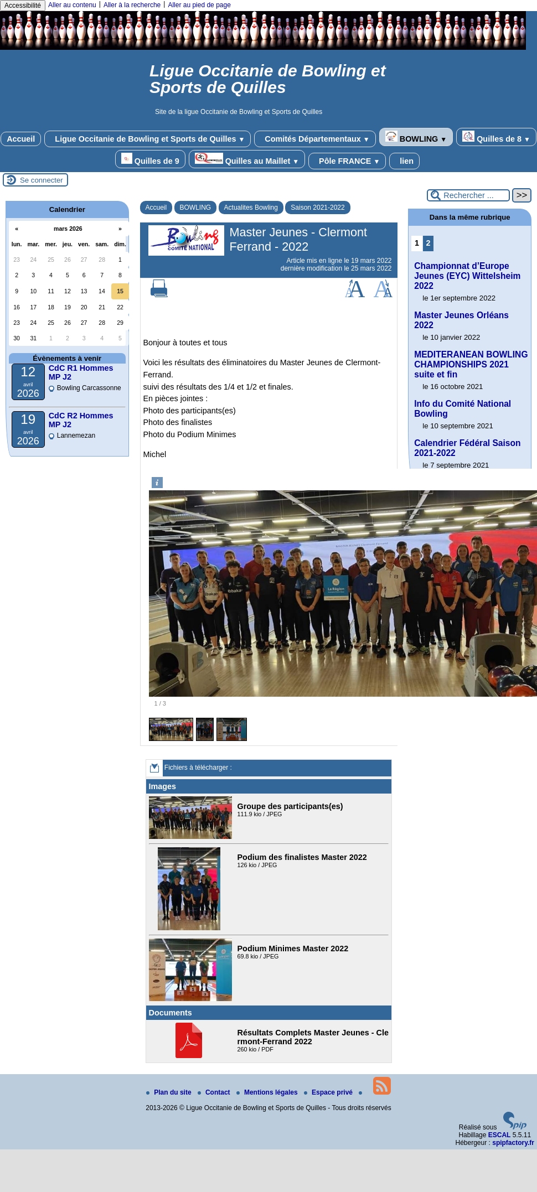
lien (404, 161)
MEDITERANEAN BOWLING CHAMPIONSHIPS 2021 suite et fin (471, 364)
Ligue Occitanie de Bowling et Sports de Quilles (147, 138)
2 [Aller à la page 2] (428, 243)
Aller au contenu (72, 5)
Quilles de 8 (496, 137)
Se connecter (41, 180)
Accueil (21, 138)
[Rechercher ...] (468, 195)
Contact (215, 1092)
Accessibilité (22, 5)
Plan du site (169, 1092)
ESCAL (499, 1135)
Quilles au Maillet (247, 159)
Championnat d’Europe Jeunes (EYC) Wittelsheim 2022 (467, 276)
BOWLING (416, 137)
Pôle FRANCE (347, 161)
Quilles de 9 (150, 159)
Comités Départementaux (314, 138)
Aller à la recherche (132, 5)
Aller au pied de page (199, 5)
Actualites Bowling (251, 207)
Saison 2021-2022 (317, 207)
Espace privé (329, 1092)
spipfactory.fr (513, 1143)
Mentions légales (268, 1092)
